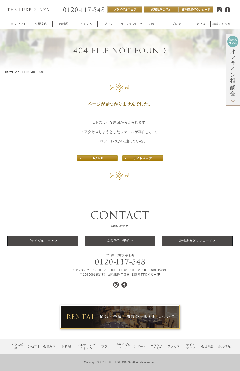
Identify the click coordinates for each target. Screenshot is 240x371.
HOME (9, 72)
